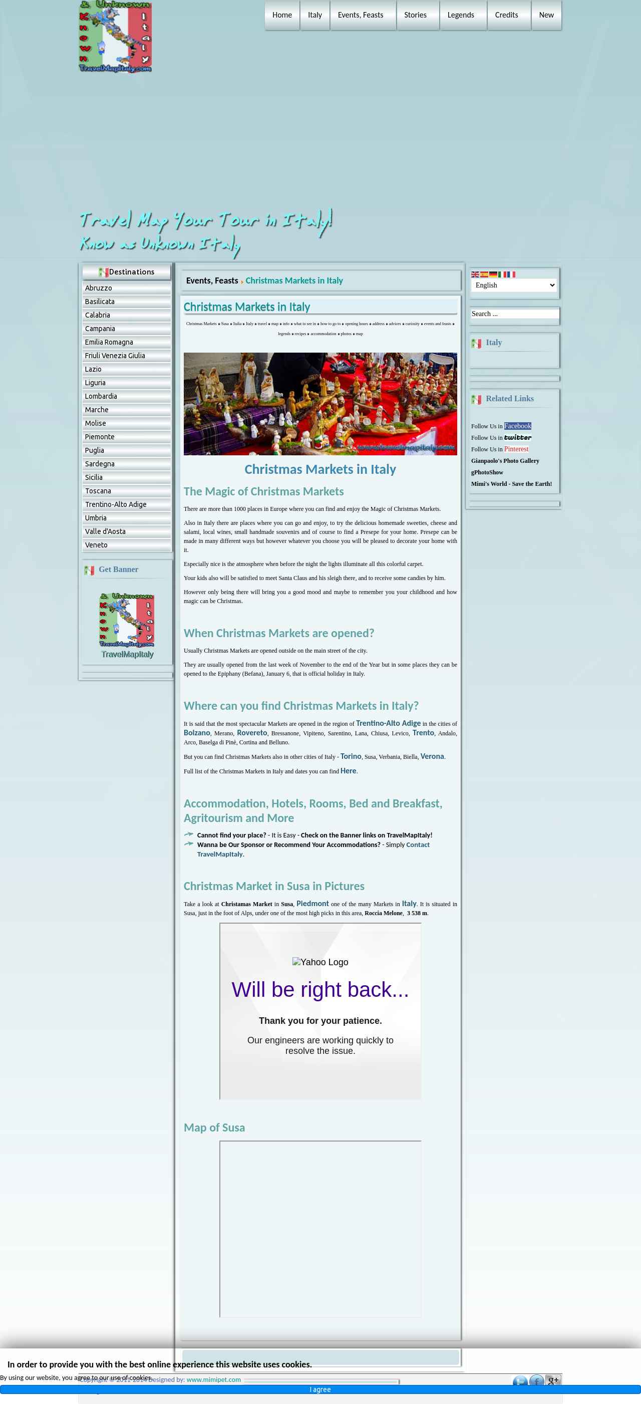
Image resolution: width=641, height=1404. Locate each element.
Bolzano (197, 732)
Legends (461, 15)
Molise (95, 423)
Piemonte (100, 437)
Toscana (98, 491)
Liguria (95, 383)
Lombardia (101, 396)
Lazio (93, 369)
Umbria (96, 518)
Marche (97, 410)
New (546, 15)
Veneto (96, 545)
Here (349, 770)
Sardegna (100, 464)
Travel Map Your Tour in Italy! (207, 221)
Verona (432, 756)
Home (282, 15)
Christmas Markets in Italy (247, 306)
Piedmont (312, 903)
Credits (506, 15)
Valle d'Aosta (105, 531)
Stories (416, 15)
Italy (315, 15)
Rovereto (252, 732)
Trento (423, 732)
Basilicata (100, 302)
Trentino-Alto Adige (116, 504)
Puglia (94, 450)
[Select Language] (514, 285)
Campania (100, 329)
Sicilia (94, 477)
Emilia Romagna (109, 342)
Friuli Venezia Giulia (115, 356)
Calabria (97, 315)
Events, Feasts (360, 15)
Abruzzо (98, 288)
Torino (351, 756)
